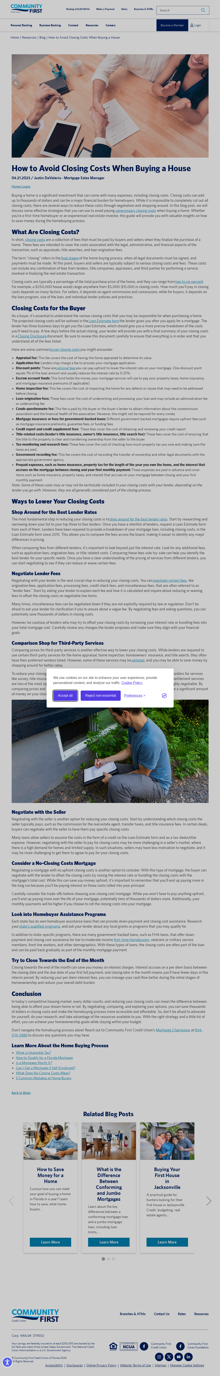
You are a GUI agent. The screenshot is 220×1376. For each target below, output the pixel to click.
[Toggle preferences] (134, 696)
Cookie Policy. (132, 683)
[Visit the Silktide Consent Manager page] (164, 695)
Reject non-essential (100, 695)
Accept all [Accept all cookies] (65, 695)
